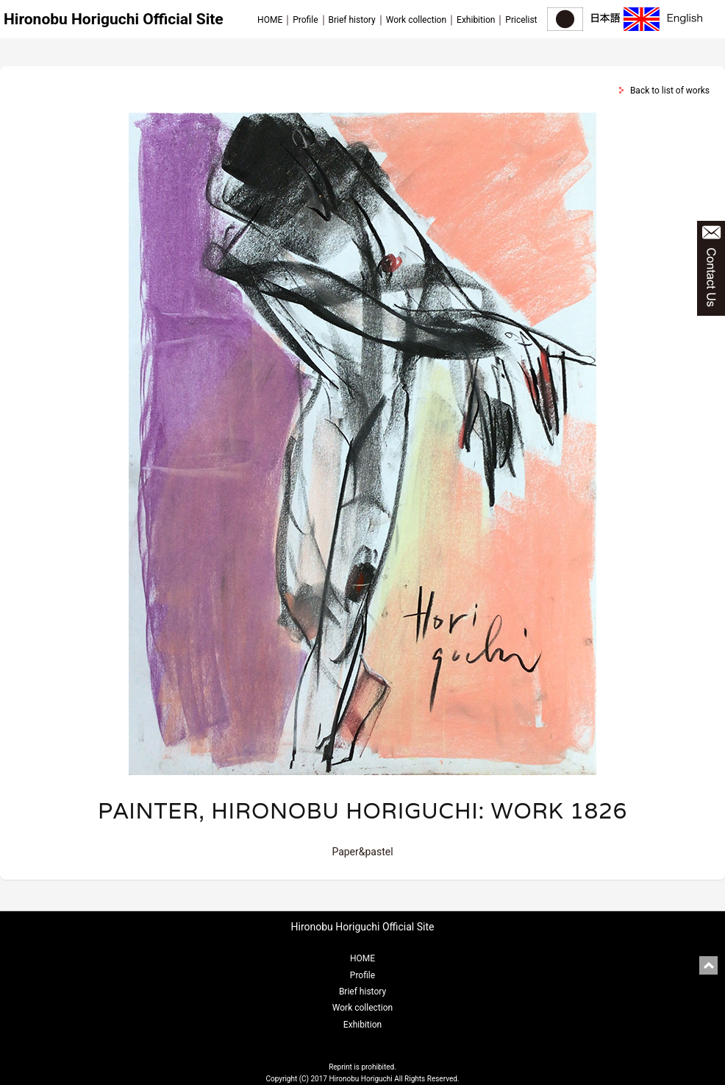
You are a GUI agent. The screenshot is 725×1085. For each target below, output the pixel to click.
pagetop (708, 965)
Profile (305, 20)
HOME (269, 20)
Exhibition (476, 20)
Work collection (416, 20)
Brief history (352, 20)
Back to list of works (670, 90)
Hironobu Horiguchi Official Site (114, 19)
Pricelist (521, 20)
